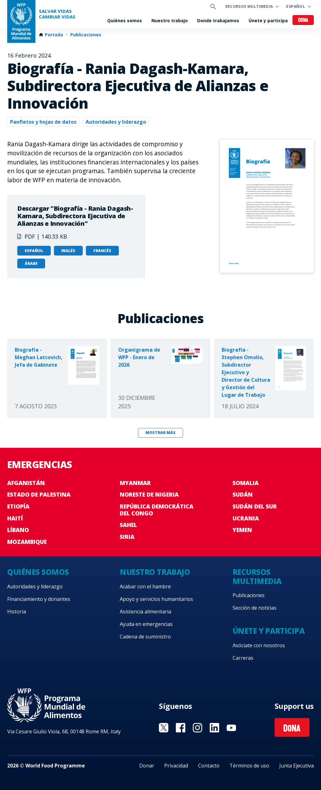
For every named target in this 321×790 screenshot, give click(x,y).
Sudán (243, 494)
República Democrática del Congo (156, 510)
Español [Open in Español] (34, 250)
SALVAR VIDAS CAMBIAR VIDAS (57, 13)
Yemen (242, 530)
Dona (303, 20)
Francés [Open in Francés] (102, 250)
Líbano (18, 530)
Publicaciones (85, 35)
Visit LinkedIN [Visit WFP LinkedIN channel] (214, 727)
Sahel (128, 525)
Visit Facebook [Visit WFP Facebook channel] (180, 727)
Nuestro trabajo (169, 20)
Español (295, 6)
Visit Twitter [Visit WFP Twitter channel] (163, 727)
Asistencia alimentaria (145, 611)
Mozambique (27, 541)
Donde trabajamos (218, 20)
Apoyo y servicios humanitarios (156, 599)
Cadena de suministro (145, 636)
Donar (146, 765)
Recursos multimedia (249, 6)
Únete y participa (268, 20)
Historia (16, 611)
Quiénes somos (124, 20)
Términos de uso (249, 765)
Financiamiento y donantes (38, 599)
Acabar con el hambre (145, 586)
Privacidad (176, 765)
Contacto (208, 765)
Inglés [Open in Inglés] (68, 250)
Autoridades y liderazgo (116, 121)
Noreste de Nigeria (149, 494)
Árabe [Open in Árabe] (31, 263)
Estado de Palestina (39, 494)
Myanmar (135, 483)
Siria (127, 536)
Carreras (243, 657)
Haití (15, 518)
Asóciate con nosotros (259, 645)
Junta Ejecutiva (296, 765)
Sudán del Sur (255, 506)
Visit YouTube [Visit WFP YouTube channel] (231, 727)
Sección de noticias (254, 607)
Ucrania (246, 518)
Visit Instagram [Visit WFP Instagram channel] (197, 727)
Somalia (246, 483)
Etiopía (18, 506)
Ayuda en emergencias (146, 624)
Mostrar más (160, 432)
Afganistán (26, 483)
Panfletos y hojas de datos (43, 121)
